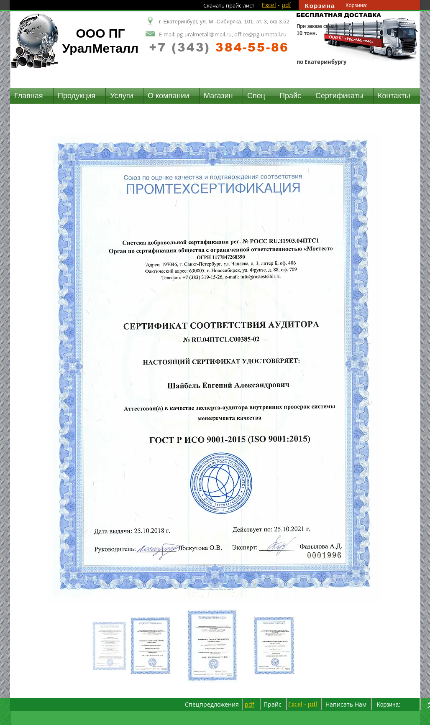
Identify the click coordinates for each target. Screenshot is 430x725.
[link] (361, 5)
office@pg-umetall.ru (260, 34)
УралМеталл (100, 48)
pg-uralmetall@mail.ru (204, 34)
